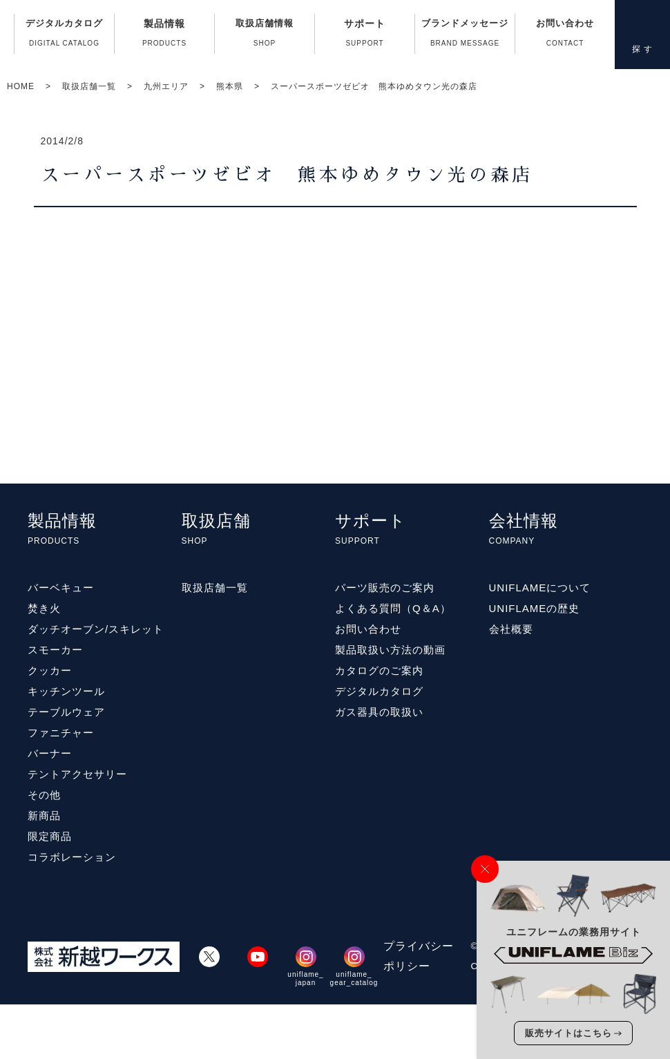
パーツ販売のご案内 (384, 587)
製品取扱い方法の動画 (390, 650)
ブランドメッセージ (465, 36)
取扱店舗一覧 (89, 86)
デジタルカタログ (64, 36)
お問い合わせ (565, 36)
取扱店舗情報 (264, 36)
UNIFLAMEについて (540, 587)
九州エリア (166, 86)
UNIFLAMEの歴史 (534, 608)
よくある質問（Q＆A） (393, 608)
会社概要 (511, 629)
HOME (21, 86)
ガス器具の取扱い (379, 712)
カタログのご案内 (379, 670)
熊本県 (229, 86)
